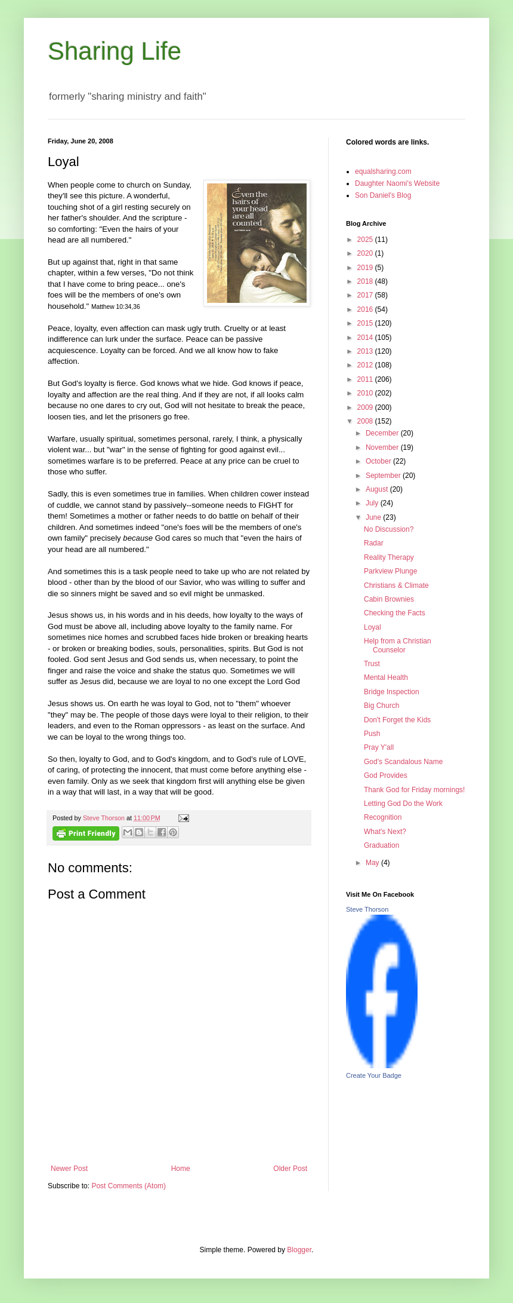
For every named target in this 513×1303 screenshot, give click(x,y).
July (373, 503)
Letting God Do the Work (403, 803)
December (383, 433)
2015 (366, 323)
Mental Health (386, 677)
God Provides (385, 775)
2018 (366, 281)
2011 (366, 379)
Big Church (381, 705)
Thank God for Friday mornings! (414, 790)
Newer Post (69, 1168)
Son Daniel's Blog (383, 195)
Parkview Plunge (390, 571)
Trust (372, 664)
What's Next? (385, 831)
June (374, 517)
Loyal (372, 627)
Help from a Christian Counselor (397, 645)
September (384, 475)
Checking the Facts (394, 613)
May (373, 863)
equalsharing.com (383, 171)
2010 (366, 393)
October (379, 461)
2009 (366, 407)
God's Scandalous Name (403, 762)
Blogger (299, 1250)
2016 (366, 309)
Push (372, 733)
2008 (366, 421)
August (378, 489)
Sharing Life (114, 51)
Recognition (382, 817)
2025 (366, 239)
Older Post (290, 1168)
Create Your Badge (373, 1075)
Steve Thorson (367, 909)
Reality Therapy (389, 557)
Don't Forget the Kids (397, 720)
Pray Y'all (379, 747)
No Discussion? (388, 529)
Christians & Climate (396, 585)
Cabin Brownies (389, 599)
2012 (366, 365)
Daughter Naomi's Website (397, 183)
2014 (366, 337)
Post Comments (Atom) (128, 1186)
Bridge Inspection (391, 692)
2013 (366, 351)
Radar (374, 543)
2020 (366, 253)
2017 (366, 295)
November (383, 447)
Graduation (381, 845)
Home (180, 1168)
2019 (366, 267)
